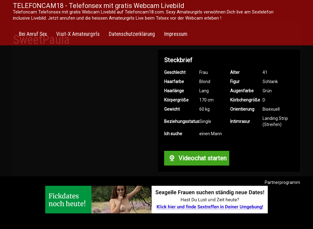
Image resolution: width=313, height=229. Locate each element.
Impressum (175, 34)
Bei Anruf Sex (33, 34)
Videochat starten (196, 158)
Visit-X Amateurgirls (78, 34)
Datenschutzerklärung (132, 34)
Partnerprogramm (282, 182)
